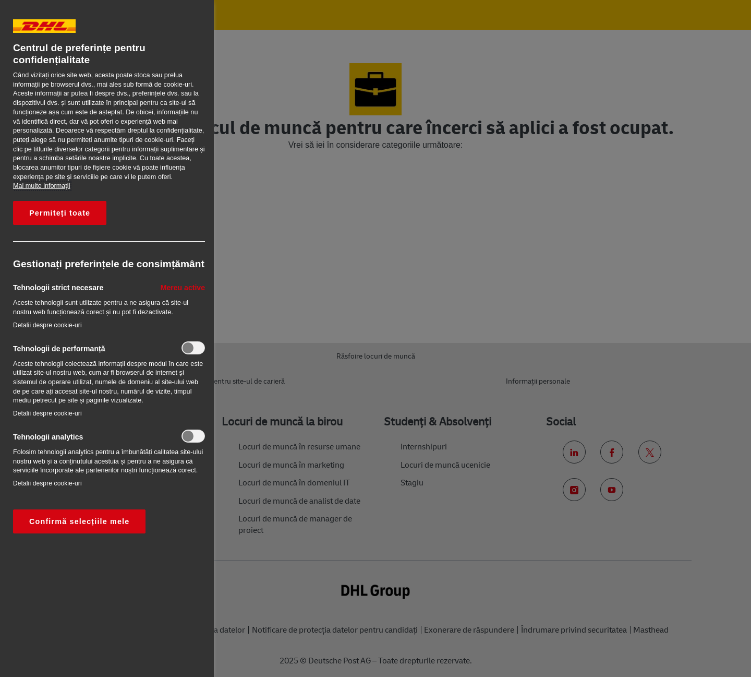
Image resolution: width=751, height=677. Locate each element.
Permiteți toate (59, 213)
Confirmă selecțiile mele (79, 521)
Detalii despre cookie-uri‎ (47, 325)
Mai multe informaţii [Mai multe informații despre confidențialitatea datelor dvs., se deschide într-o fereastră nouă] (41, 185)
